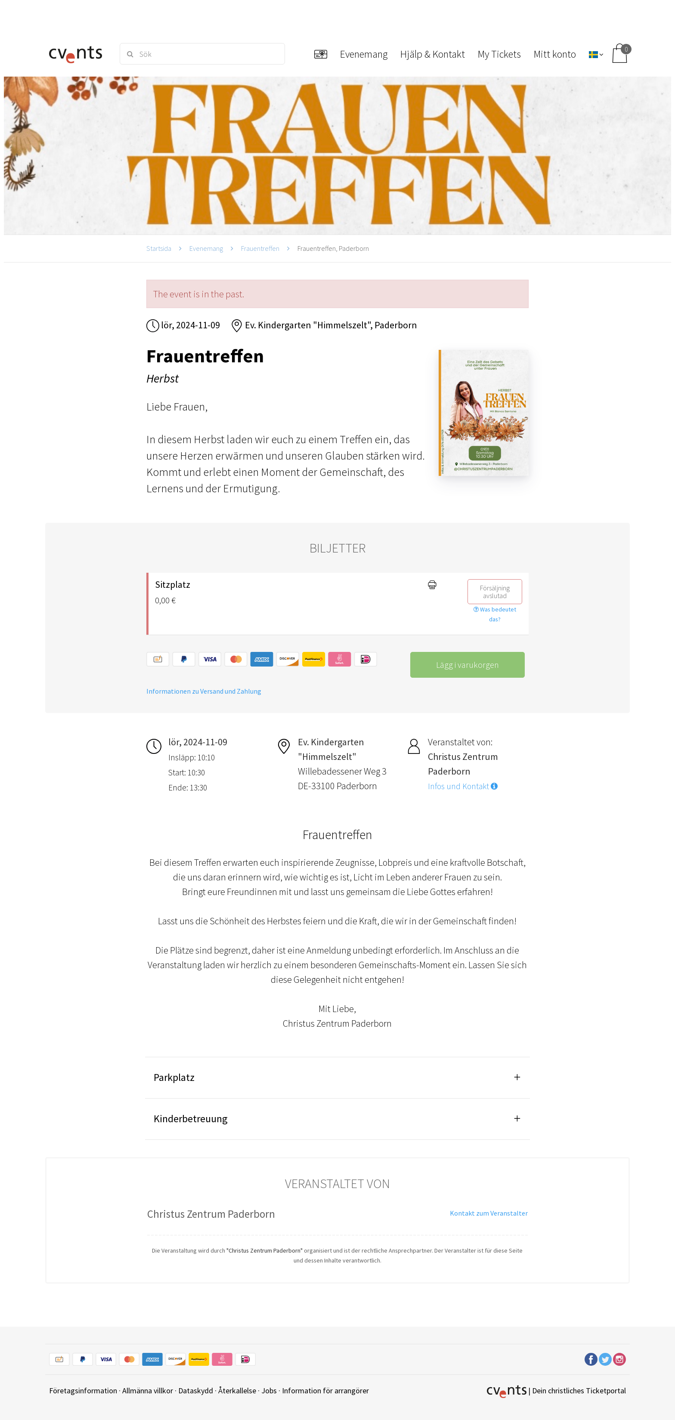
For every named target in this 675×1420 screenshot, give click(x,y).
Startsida (158, 248)
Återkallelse (237, 1390)
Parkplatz (174, 1077)
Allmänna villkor (147, 1390)
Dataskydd (195, 1390)
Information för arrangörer (325, 1390)
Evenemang (206, 248)
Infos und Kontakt (463, 786)
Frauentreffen (260, 248)
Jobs (269, 1390)
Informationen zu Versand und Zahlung (203, 691)
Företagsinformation (83, 1390)
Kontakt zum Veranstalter (489, 1213)
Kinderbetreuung (191, 1118)
